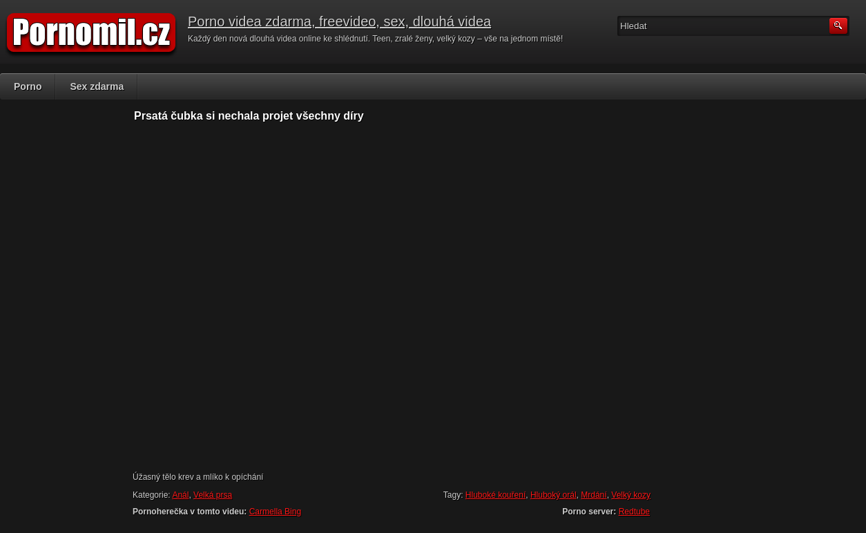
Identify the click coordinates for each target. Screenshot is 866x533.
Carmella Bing (275, 511)
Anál (180, 495)
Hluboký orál (553, 495)
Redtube (634, 511)
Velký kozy (631, 495)
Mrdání (593, 495)
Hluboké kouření (495, 495)
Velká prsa (212, 495)
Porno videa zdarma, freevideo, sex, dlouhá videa (339, 21)
